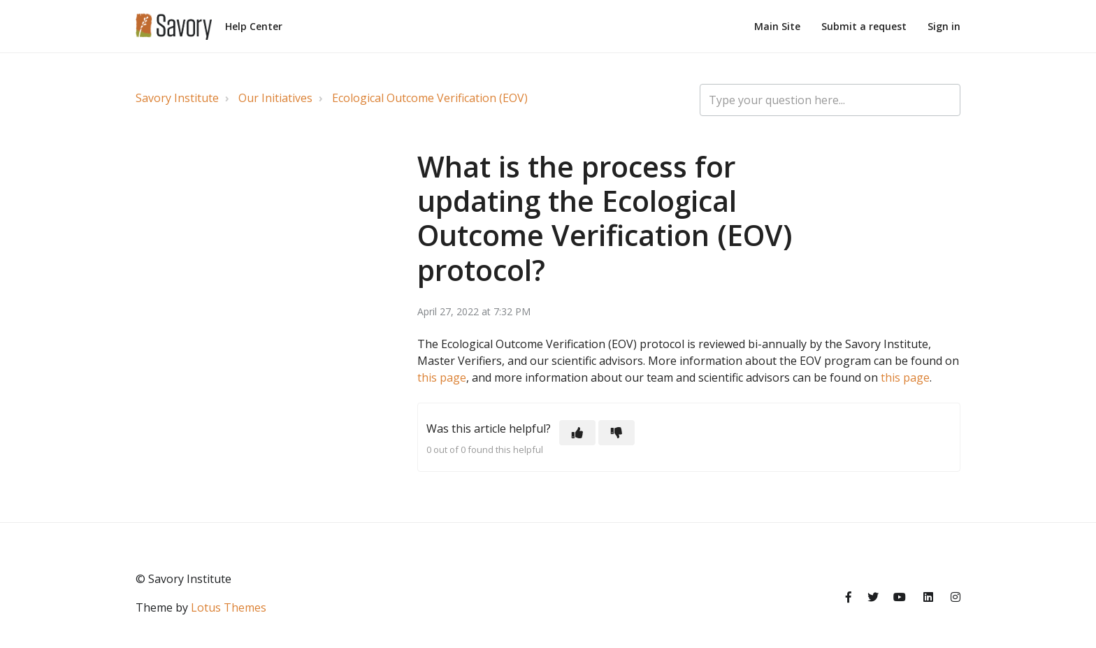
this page (441, 377)
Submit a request (864, 26)
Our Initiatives (275, 98)
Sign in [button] (944, 26)
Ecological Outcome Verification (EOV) (430, 98)
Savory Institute (177, 98)
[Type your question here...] (830, 100)
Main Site (777, 26)
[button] (577, 432)
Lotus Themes (228, 607)
